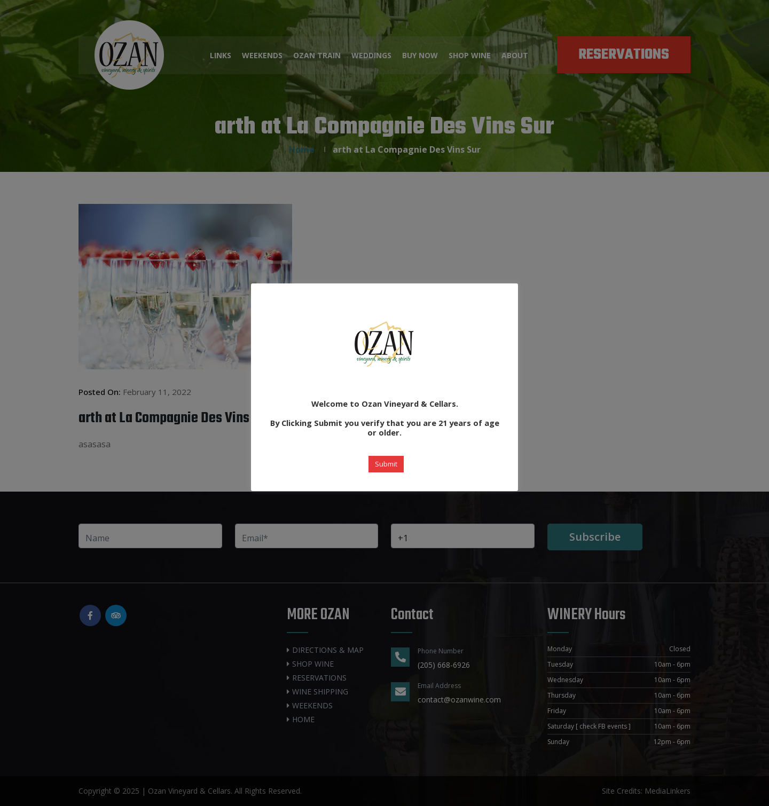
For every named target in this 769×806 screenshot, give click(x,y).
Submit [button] (386, 464)
